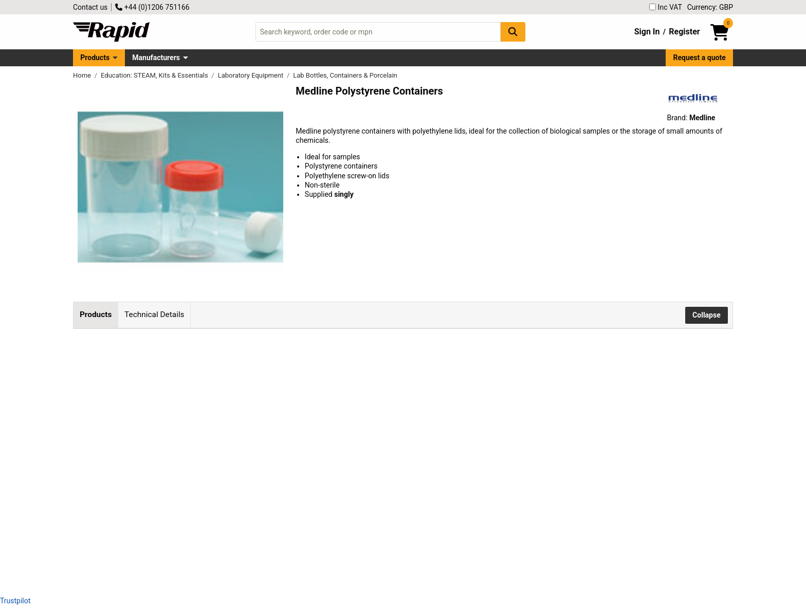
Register (684, 31)
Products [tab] (96, 314)
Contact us (90, 7)
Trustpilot (15, 601)
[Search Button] (513, 31)
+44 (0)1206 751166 (152, 7)
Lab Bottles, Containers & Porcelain (345, 75)
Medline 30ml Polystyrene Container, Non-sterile (245, 357)
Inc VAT (665, 7)
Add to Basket (446, 363)
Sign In (647, 31)
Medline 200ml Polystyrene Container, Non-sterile (247, 496)
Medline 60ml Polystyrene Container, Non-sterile (245, 426)
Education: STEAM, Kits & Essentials (155, 75)
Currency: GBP (710, 7)
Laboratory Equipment (251, 75)
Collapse (706, 315)
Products (94, 57)
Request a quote (699, 57)
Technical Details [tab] (154, 314)
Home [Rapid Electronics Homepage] (83, 75)
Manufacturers (156, 57)
